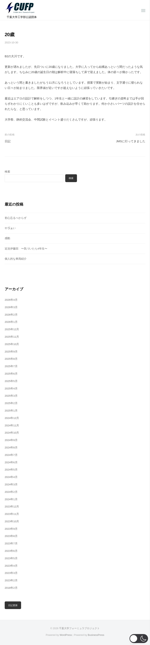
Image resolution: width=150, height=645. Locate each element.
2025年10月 (12, 344)
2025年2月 (11, 403)
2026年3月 (11, 307)
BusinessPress (96, 634)
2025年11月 (12, 336)
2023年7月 (11, 543)
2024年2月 (11, 491)
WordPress (66, 634)
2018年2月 (11, 587)
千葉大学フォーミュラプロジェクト (79, 628)
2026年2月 (11, 314)
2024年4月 (11, 477)
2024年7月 (11, 455)
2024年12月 (12, 418)
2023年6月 (11, 550)
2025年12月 (12, 329)
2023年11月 (12, 514)
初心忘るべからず (16, 217)
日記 (8, 141)
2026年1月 (11, 321)
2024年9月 (11, 440)
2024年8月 (11, 447)
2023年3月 (11, 573)
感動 (7, 238)
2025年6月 (11, 373)
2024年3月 (11, 484)
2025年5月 (11, 381)
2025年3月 (11, 395)
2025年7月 (11, 366)
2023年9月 (11, 528)
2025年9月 (11, 351)
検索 (7, 171)
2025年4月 (11, 388)
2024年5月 (11, 469)
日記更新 (13, 605)
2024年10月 (12, 432)
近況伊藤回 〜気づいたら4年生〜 (26, 248)
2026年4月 (11, 299)
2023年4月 (11, 565)
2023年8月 (11, 536)
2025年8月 (11, 358)
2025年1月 (11, 410)
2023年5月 (11, 558)
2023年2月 (11, 580)
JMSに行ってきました (130, 141)
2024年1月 (11, 499)
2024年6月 (11, 462)
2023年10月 (12, 521)
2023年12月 (12, 506)
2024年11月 (12, 425)
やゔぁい (10, 228)
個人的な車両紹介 (16, 258)
